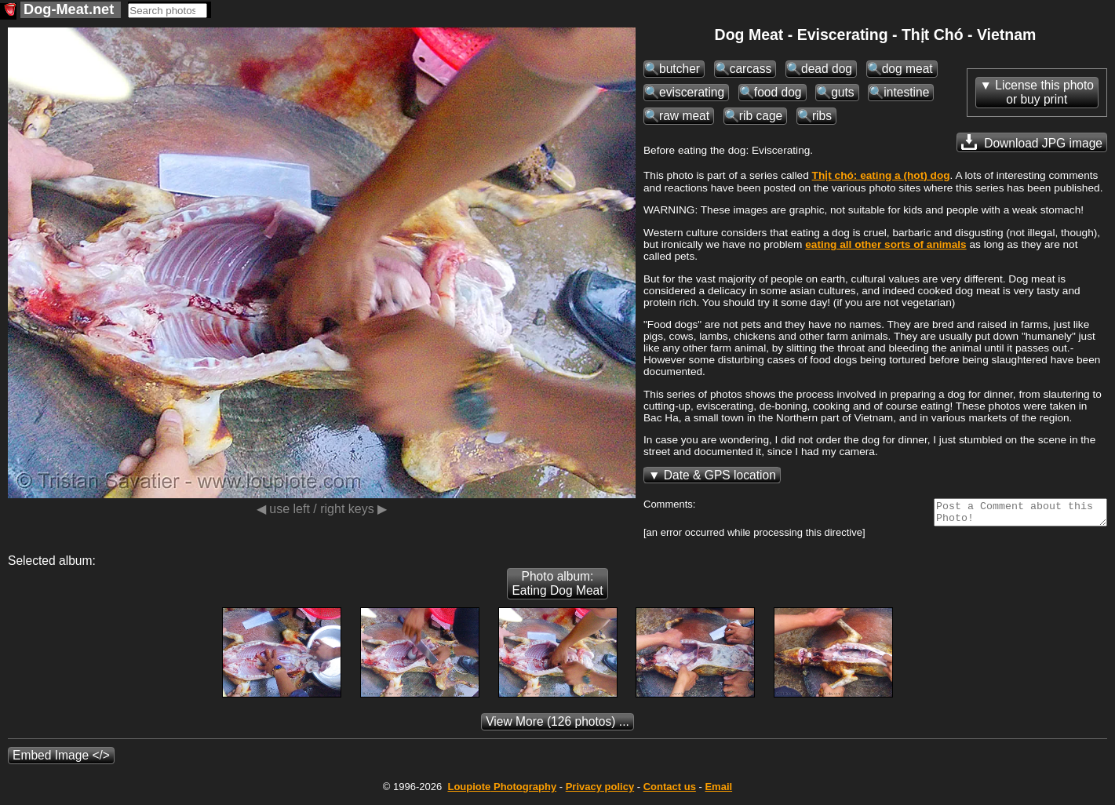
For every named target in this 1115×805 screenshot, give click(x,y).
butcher (679, 68)
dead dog (826, 68)
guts (842, 92)
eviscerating (691, 92)
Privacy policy (600, 791)
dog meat (907, 68)
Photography (501, 791)
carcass (751, 68)
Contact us (669, 791)
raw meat (684, 115)
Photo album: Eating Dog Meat (557, 588)
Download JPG (1031, 142)
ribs (822, 115)
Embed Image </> (61, 760)
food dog (778, 92)
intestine (906, 92)
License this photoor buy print (1044, 92)
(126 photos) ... (557, 726)
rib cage (760, 115)
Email (718, 791)
